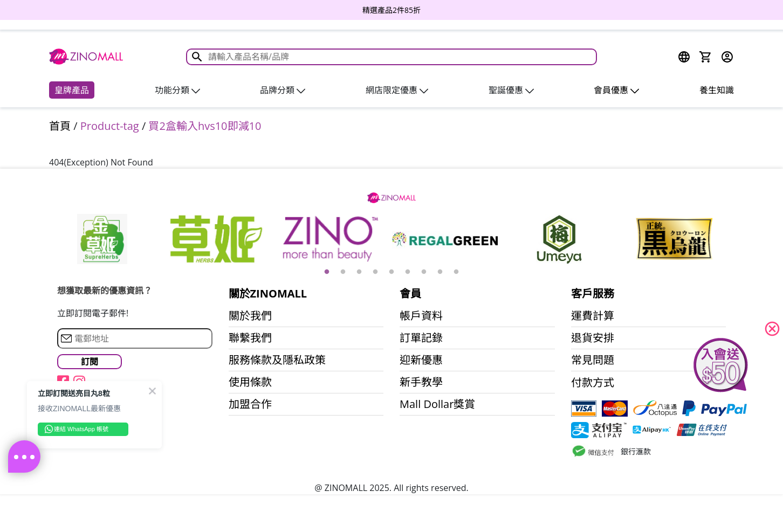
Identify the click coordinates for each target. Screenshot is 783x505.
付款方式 (592, 382)
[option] (391, 10)
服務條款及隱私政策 (277, 360)
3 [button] (359, 272)
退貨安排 (592, 338)
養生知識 (716, 90)
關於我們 (250, 315)
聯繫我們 (250, 338)
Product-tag (109, 126)
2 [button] (343, 272)
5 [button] (391, 272)
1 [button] (326, 272)
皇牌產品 (71, 90)
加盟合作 (250, 404)
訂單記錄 (421, 338)
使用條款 (250, 382)
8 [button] (440, 272)
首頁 (60, 126)
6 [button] (407, 272)
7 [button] (423, 272)
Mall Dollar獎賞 (437, 404)
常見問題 (592, 360)
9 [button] (456, 272)
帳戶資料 (421, 315)
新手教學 (421, 382)
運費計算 (592, 315)
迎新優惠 (421, 360)
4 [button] (375, 272)
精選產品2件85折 (391, 10)
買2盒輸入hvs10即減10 (204, 126)
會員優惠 (616, 90)
